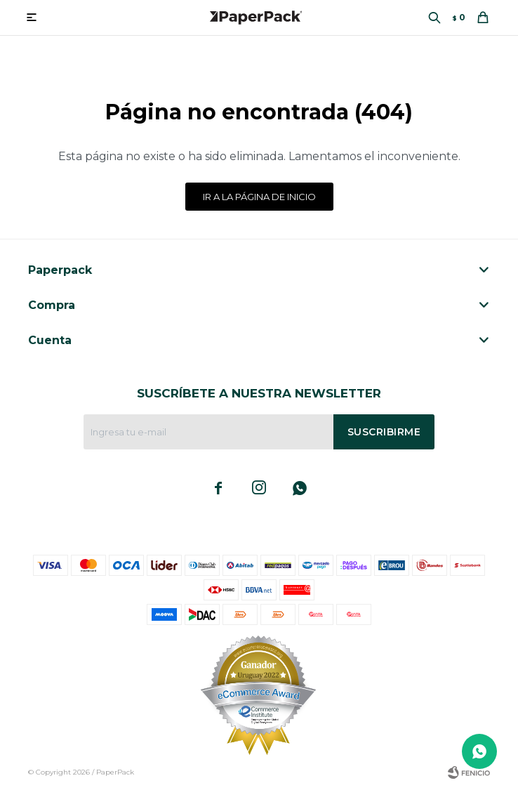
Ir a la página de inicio (259, 196)
